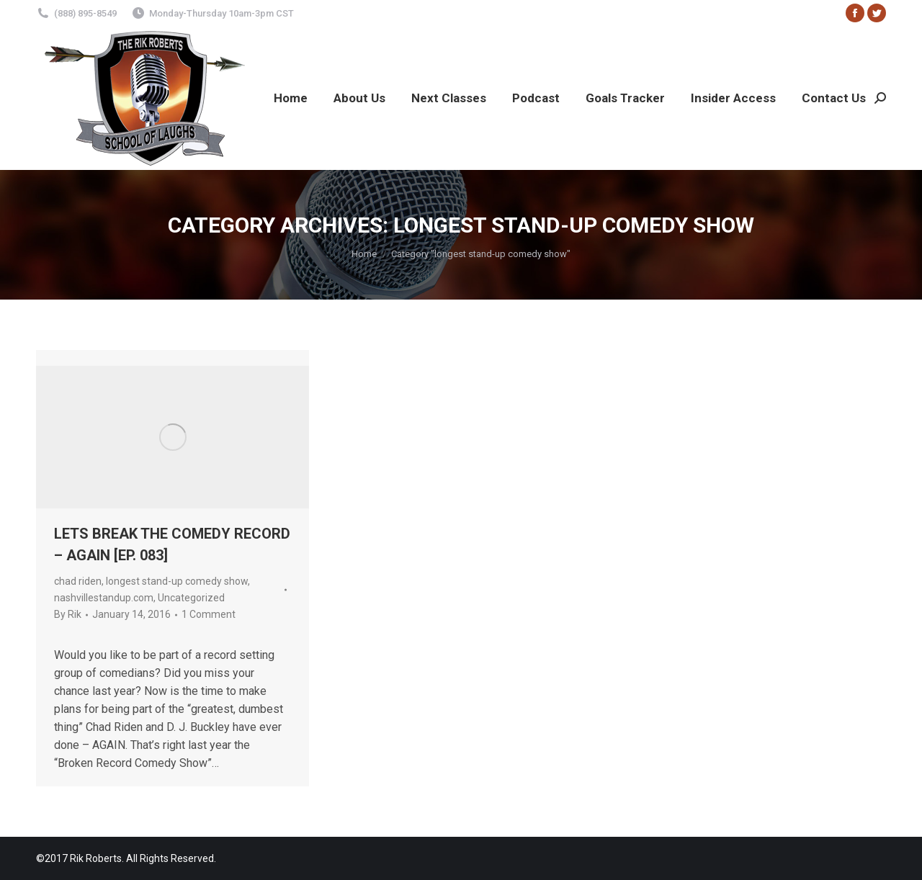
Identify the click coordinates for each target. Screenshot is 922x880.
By (67, 614)
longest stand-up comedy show (177, 581)
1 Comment (209, 614)
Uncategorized (191, 597)
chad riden (78, 581)
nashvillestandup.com (103, 597)
